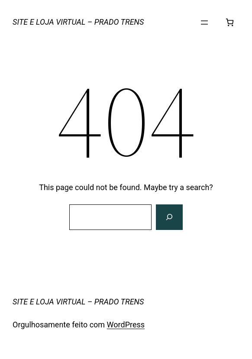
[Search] (169, 217)
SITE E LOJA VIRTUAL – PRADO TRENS (78, 21)
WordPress (126, 324)
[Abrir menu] (204, 22)
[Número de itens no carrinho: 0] (229, 22)
